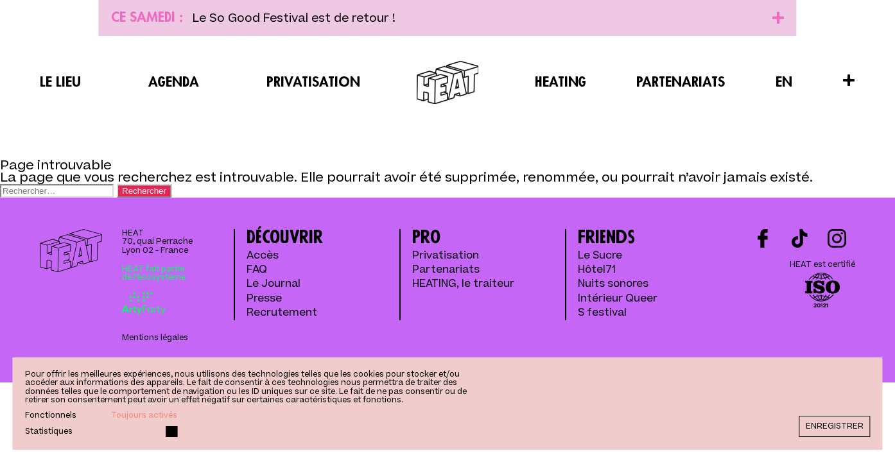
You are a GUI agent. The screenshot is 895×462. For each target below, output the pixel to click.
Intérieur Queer (617, 299)
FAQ (257, 270)
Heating (560, 82)
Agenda (173, 82)
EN (784, 82)
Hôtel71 (597, 270)
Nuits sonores (613, 284)
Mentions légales (155, 338)
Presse (264, 299)
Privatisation (313, 82)
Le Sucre (600, 256)
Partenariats (680, 82)
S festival (602, 313)
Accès (263, 256)
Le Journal (273, 284)
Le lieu (60, 82)
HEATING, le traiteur (463, 284)
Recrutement (282, 313)
